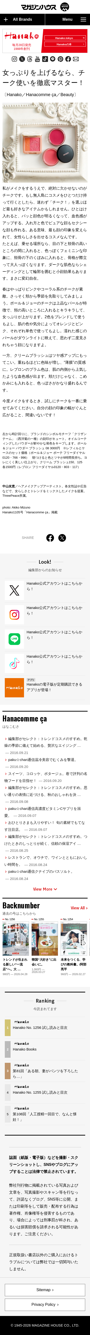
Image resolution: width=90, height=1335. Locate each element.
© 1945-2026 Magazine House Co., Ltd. (45, 1325)
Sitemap (43, 1290)
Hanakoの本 (70, 44)
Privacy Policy (43, 1304)
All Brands (18, 19)
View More (45, 889)
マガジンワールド (45, 6)
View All (79, 908)
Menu (74, 19)
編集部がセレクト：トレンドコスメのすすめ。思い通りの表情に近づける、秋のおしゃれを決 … (46, 795)
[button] (85, 943)
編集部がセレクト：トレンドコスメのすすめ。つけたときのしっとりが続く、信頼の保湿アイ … (46, 843)
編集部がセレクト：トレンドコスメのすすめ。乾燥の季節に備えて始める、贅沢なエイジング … (46, 746)
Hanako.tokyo (69, 38)
